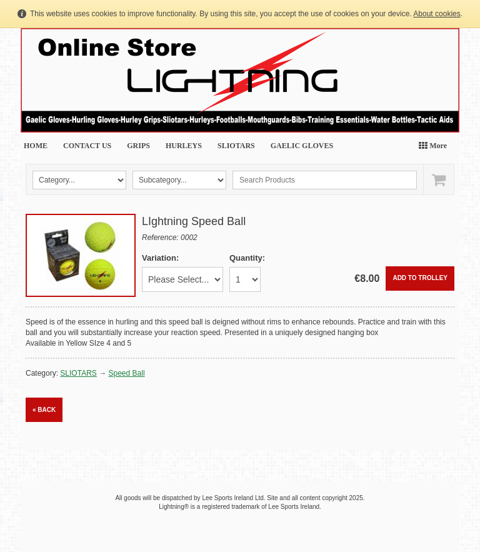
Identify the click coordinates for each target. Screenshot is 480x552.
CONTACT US (87, 145)
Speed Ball (127, 373)
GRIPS (138, 145)
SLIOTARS (236, 145)
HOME (36, 145)
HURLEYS (184, 145)
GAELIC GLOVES (302, 145)
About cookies (436, 13)
